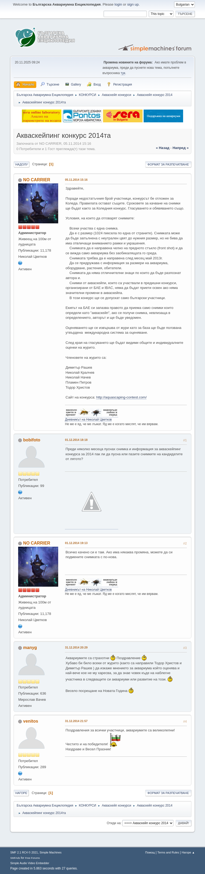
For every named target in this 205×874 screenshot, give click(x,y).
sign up (133, 4)
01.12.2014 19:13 (76, 543)
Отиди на (114, 823)
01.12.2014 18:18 (76, 439)
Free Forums (32, 857)
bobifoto (31, 440)
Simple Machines (50, 852)
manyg (30, 647)
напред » (180, 148)
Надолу (21, 164)
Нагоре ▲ (188, 852)
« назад (162, 148)
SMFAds (15, 857)
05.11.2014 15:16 (76, 179)
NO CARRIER (36, 180)
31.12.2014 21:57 (76, 721)
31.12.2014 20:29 (76, 647)
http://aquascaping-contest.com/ (121, 397)
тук (123, 73)
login (118, 4)
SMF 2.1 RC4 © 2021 (24, 852)
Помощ (150, 852)
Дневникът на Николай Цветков (88, 419)
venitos (30, 721)
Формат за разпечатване (168, 164)
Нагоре (21, 793)
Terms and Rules (168, 852)
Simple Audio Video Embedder (29, 863)
